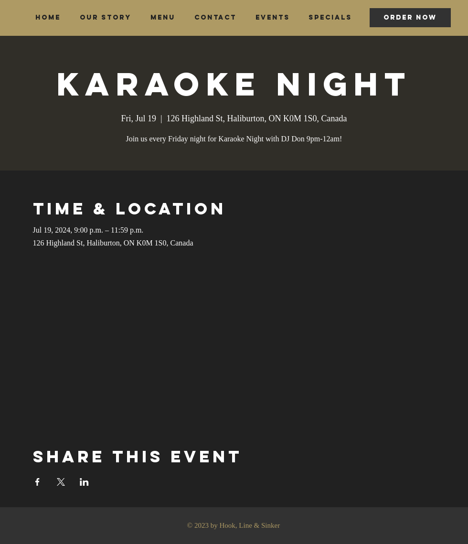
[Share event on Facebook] (37, 482)
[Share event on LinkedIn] (84, 482)
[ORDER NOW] (410, 17)
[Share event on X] (60, 482)
